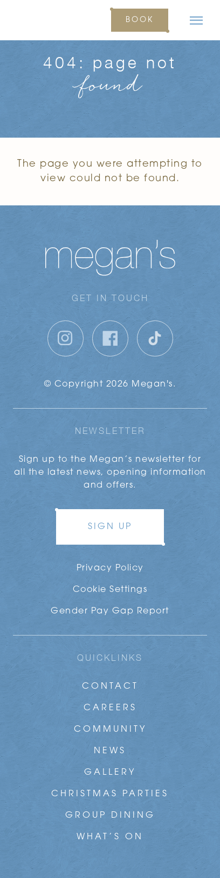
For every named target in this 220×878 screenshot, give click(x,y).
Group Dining (110, 815)
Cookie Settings (110, 590)
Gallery (110, 772)
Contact (110, 686)
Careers (110, 708)
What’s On (110, 837)
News (110, 751)
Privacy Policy (110, 568)
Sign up (110, 527)
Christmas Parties (110, 794)
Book (140, 20)
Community (110, 729)
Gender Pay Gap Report (110, 611)
